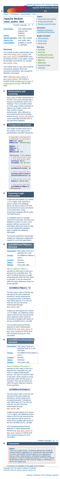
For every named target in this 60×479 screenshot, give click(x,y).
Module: (10, 265)
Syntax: (10, 255)
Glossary (49, 4)
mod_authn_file (10, 63)
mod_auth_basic (10, 57)
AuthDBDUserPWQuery (45, 30)
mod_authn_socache (23, 116)
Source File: (8, 40)
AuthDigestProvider (12, 83)
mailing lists (22, 461)
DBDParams (42, 63)
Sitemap (55, 4)
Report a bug (42, 43)
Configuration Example (45, 21)
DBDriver (41, 60)
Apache (6, 14)
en (29, 25)
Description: (8, 29)
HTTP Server (14, 14)
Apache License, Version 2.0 (26, 470)
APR (26, 199)
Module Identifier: (10, 38)
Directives (37, 4)
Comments (41, 68)
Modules (29, 4)
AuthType (41, 52)
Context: (10, 260)
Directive (12, 247)
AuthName (41, 49)
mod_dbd (22, 67)
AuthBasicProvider (23, 81)
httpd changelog (43, 38)
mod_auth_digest (20, 54)
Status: (6, 35)
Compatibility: (9, 43)
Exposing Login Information (47, 24)
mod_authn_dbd (13, 307)
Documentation (26, 14)
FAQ (43, 4)
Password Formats (44, 65)
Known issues (42, 41)
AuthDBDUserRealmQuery (46, 32)
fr (33, 25)
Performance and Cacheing (47, 19)
